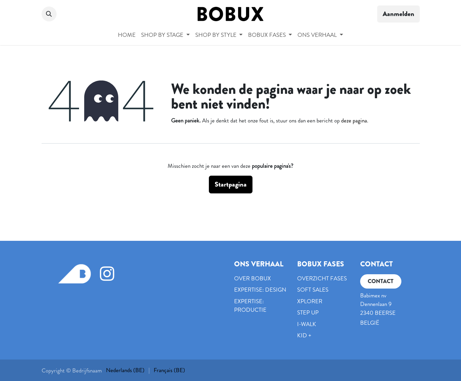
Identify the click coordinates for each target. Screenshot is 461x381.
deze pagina (354, 120)
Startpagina (231, 184)
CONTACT (381, 281)
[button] (49, 13)
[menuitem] (126, 35)
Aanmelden (398, 14)
